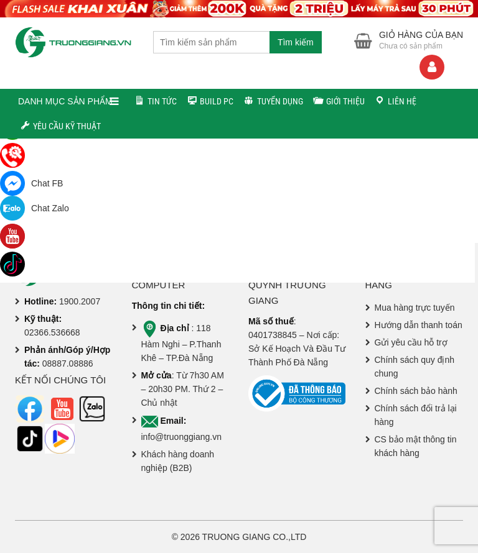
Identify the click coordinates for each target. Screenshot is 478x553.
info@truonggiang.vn (181, 437)
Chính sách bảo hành (416, 391)
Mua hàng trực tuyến (415, 308)
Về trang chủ (243, 212)
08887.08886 (67, 363)
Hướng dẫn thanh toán (418, 325)
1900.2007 (79, 301)
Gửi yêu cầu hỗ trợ (411, 342)
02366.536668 (52, 332)
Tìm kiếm (296, 42)
